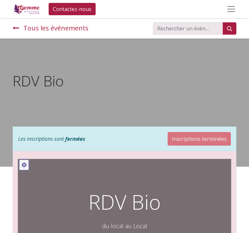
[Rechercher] (229, 28)
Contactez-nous (72, 9)
